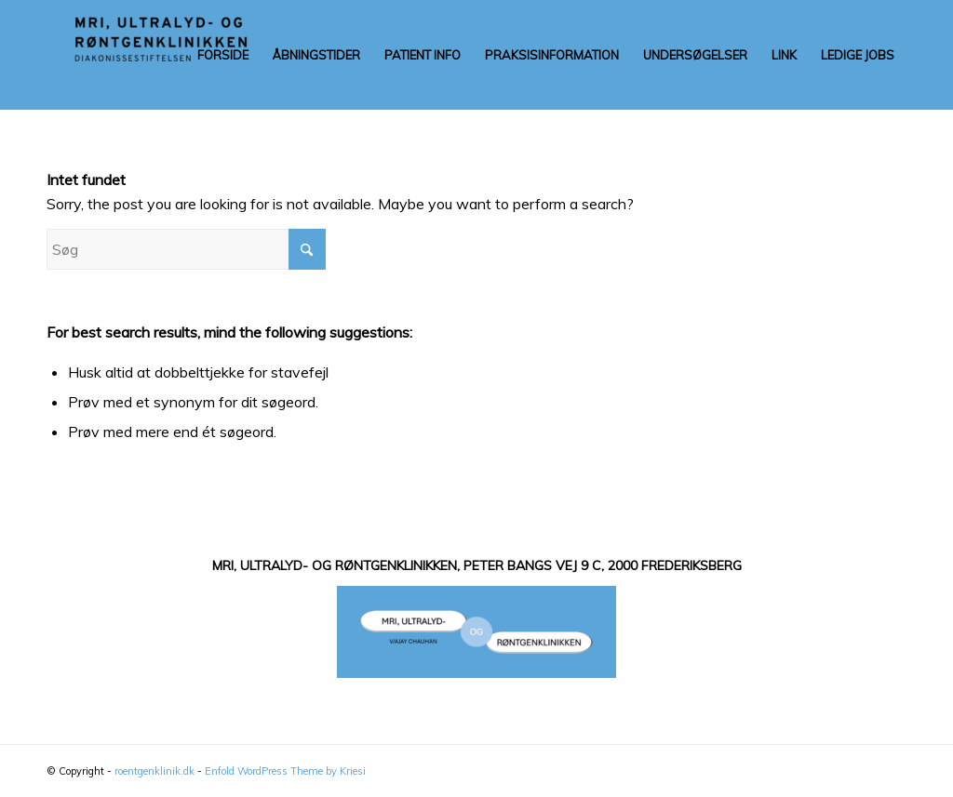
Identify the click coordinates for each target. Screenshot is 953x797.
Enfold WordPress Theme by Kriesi (285, 770)
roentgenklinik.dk (154, 770)
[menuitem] (223, 55)
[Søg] (186, 249)
